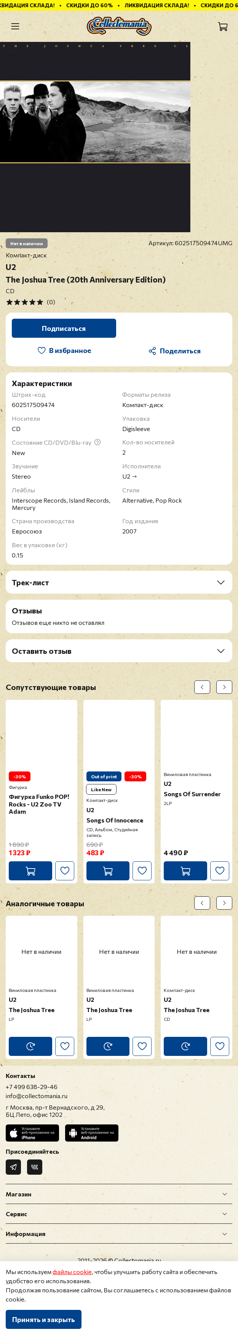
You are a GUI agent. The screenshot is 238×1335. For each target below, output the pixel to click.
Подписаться (64, 328)
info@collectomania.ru (36, 1095)
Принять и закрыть (43, 1319)
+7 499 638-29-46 (32, 1086)
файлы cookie (72, 1271)
